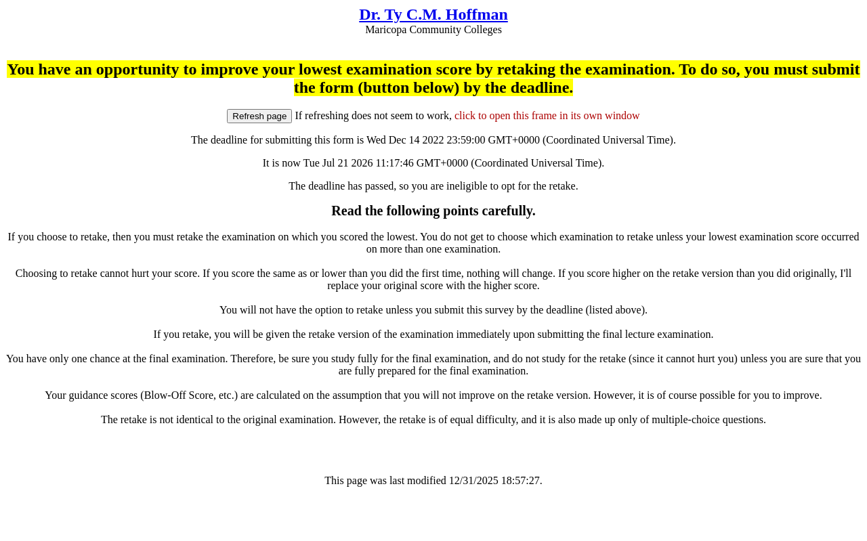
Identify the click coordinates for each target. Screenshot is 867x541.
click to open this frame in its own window (547, 115)
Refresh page (259, 116)
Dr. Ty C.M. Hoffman (433, 14)
